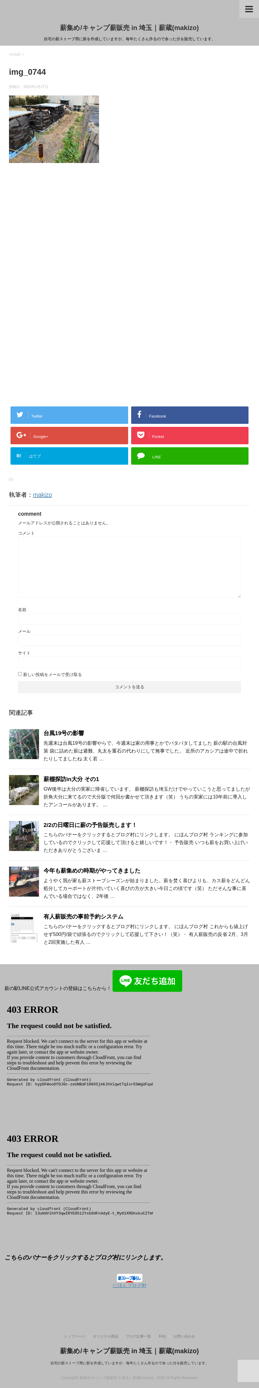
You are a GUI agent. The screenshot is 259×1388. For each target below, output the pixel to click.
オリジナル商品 (105, 1336)
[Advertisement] (59, 235)
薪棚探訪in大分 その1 (71, 779)
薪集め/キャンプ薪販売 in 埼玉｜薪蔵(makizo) (129, 28)
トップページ (75, 1336)
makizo (42, 494)
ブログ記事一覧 (138, 1336)
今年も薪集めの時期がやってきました (92, 871)
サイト (24, 652)
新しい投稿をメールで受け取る (52, 674)
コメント (26, 533)
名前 (22, 609)
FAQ (162, 1336)
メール (24, 631)
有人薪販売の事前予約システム (83, 916)
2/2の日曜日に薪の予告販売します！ (90, 825)
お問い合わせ (184, 1336)
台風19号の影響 (64, 733)
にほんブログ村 (129, 1285)
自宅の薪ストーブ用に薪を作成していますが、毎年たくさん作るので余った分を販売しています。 (129, 1363)
